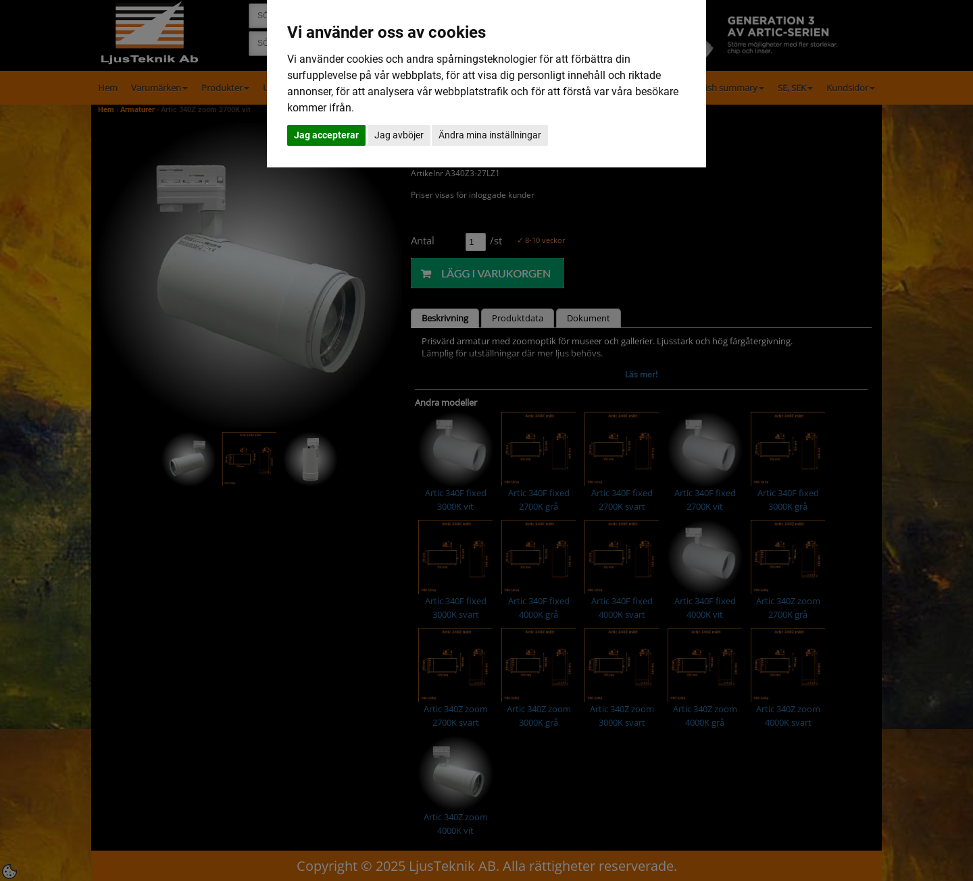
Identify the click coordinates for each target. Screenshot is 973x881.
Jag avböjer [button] (399, 135)
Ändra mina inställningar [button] (490, 135)
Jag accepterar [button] (326, 135)
